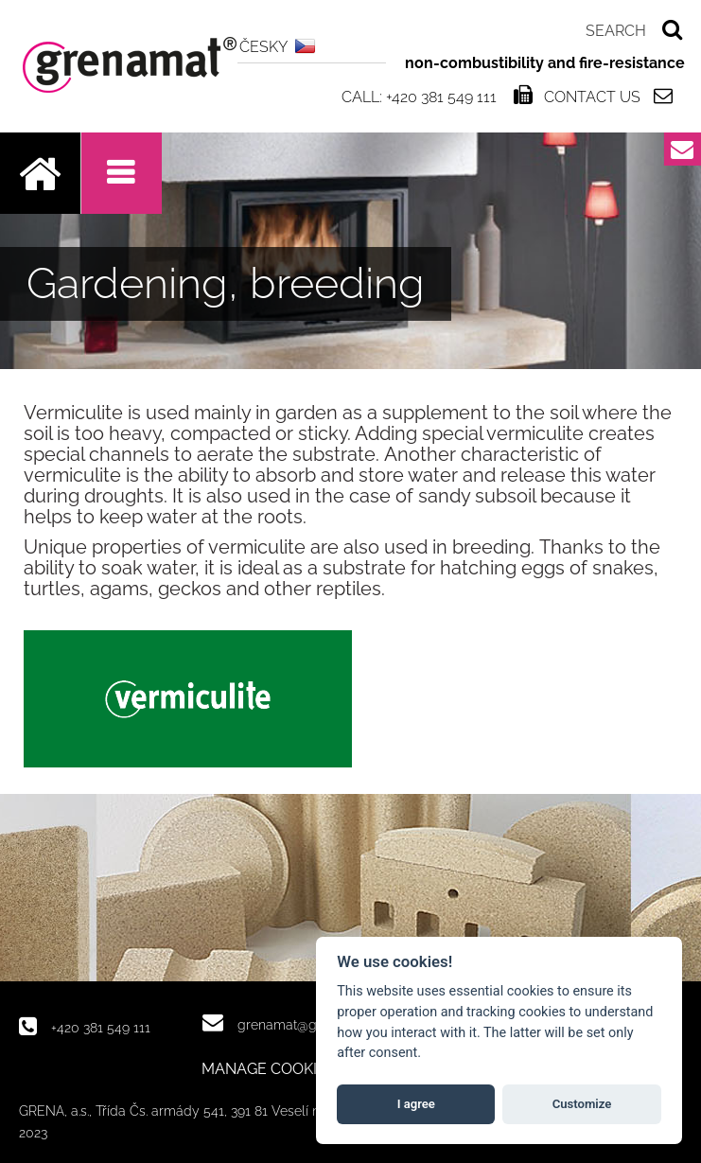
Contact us (592, 96)
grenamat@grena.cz (298, 1024)
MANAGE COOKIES (269, 1069)
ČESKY (263, 47)
